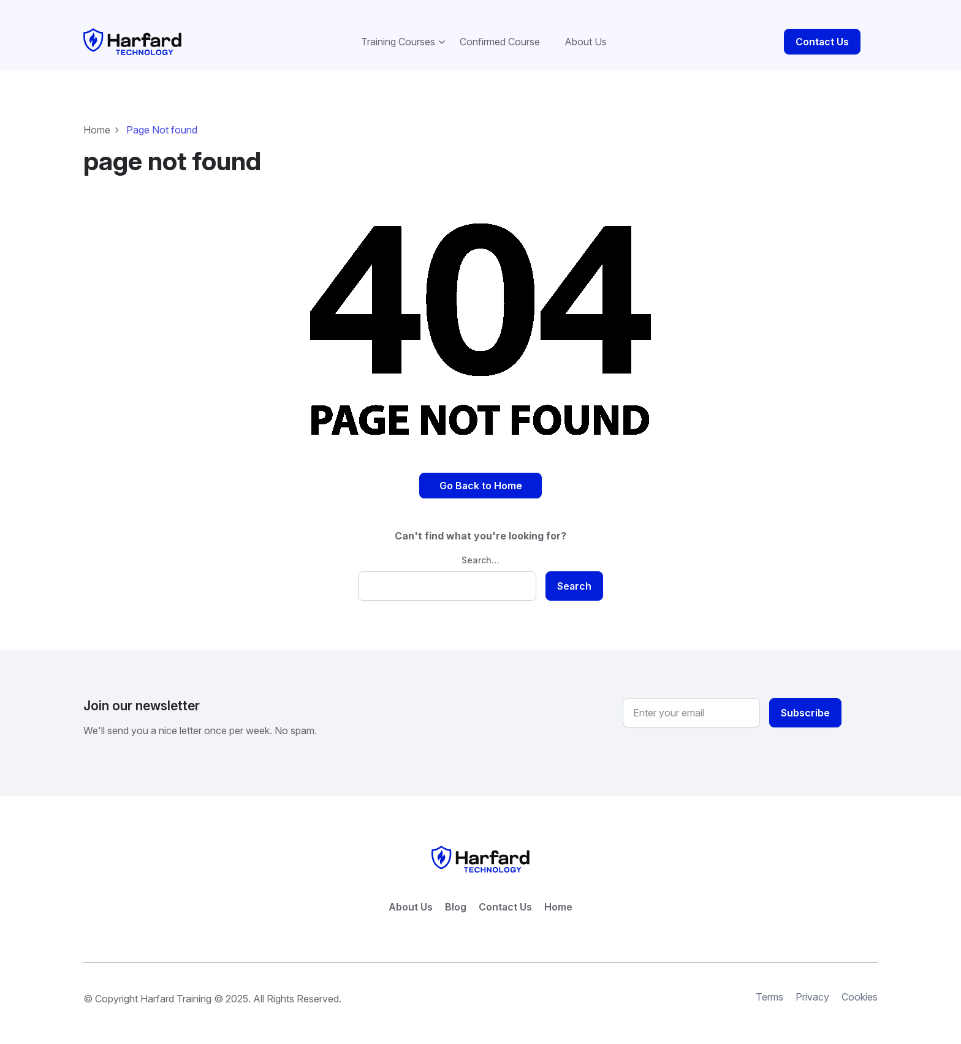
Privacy (812, 984)
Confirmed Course (500, 28)
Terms (769, 984)
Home (96, 116)
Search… (480, 546)
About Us (585, 28)
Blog (455, 894)
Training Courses (398, 28)
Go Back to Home (480, 472)
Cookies (859, 984)
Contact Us (822, 28)
